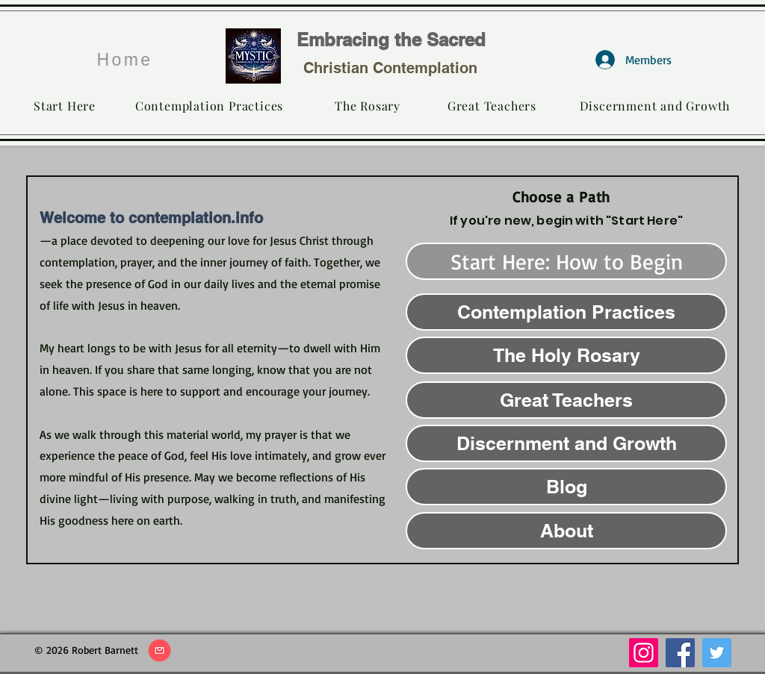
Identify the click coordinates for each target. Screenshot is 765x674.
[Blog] (566, 486)
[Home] (125, 60)
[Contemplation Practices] (209, 105)
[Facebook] (680, 652)
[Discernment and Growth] (654, 105)
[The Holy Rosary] (566, 355)
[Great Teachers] (492, 105)
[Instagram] (643, 652)
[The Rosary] (368, 105)
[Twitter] (716, 652)
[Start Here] (64, 105)
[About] (566, 530)
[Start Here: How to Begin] (566, 261)
